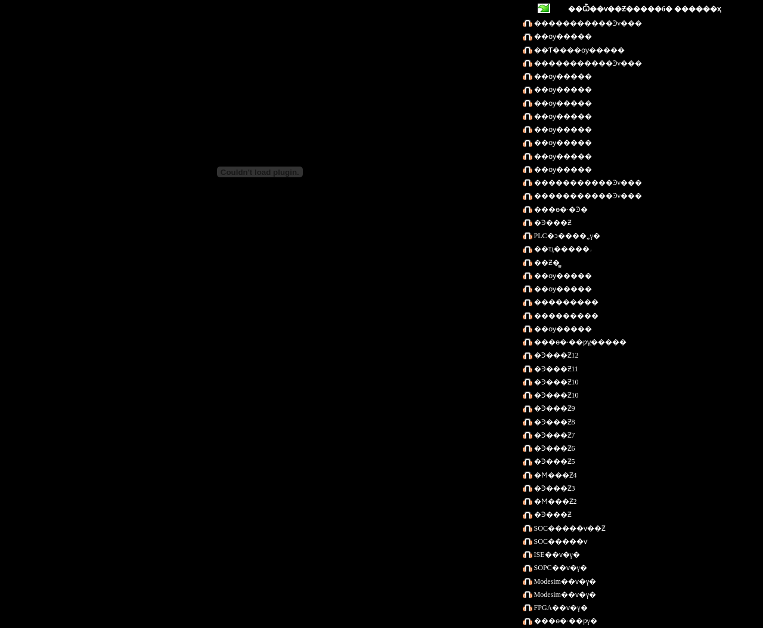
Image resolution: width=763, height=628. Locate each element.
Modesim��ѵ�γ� (564, 581)
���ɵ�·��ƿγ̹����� (579, 342)
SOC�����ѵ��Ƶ (569, 528)
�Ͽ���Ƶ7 (553, 435)
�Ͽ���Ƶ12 (555, 355)
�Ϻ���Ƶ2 (554, 501)
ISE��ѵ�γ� (556, 554)
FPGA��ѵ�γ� (560, 608)
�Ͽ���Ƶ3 (553, 488)
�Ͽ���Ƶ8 (553, 422)
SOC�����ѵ (559, 541)
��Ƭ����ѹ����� (578, 50)
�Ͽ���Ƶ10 (555, 382)
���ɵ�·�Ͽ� (560, 209)
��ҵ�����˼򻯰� (561, 249)
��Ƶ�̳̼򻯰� (546, 262)
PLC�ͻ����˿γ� (566, 236)
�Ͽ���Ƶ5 (553, 461)
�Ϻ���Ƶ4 (554, 475)
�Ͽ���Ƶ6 (553, 448)
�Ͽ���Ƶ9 (553, 408)
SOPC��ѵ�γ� (559, 568)
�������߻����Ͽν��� (587, 23)
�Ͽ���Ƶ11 (555, 369)
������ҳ (697, 9)
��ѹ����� (562, 36)
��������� (565, 302)
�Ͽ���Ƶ (552, 222)
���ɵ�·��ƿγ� (564, 621)
